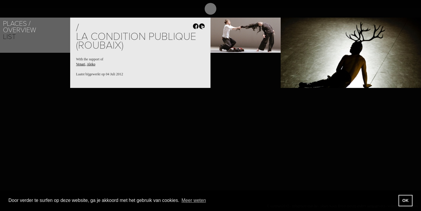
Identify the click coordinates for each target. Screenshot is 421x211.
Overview (19, 30)
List (9, 37)
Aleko (91, 64)
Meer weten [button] (194, 200)
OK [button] (405, 200)
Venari (80, 64)
